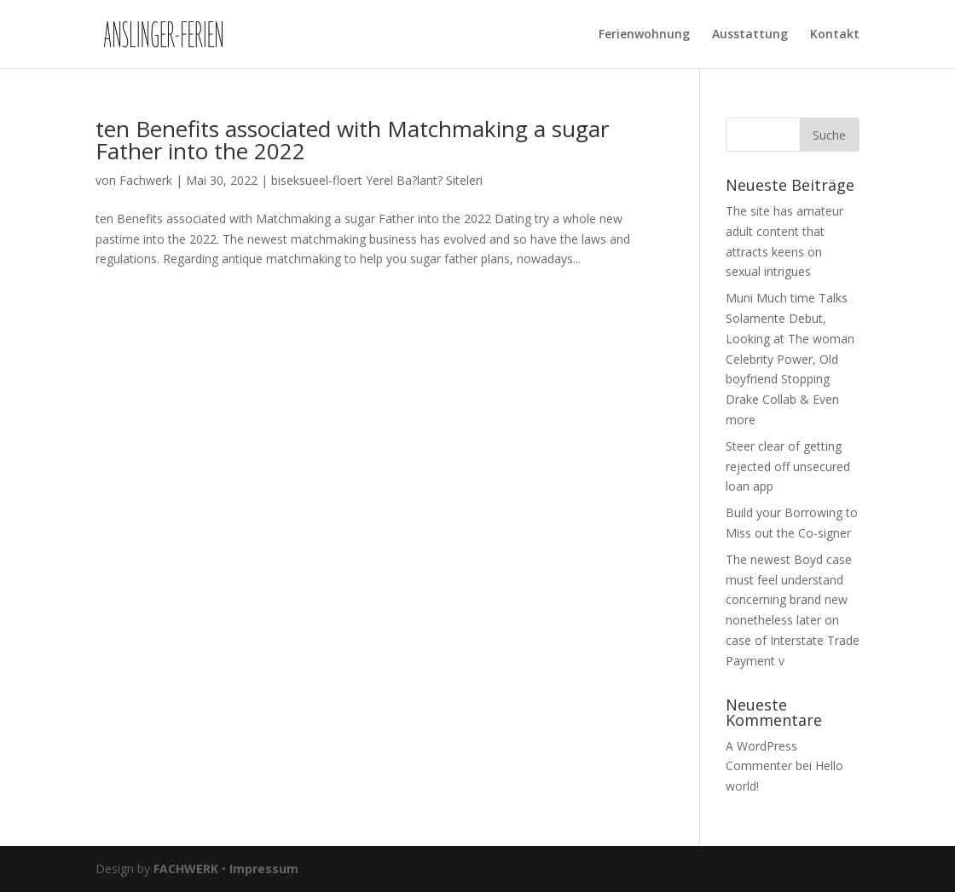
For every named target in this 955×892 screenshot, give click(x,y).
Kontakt (835, 35)
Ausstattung (750, 35)
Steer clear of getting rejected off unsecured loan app (788, 466)
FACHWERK (185, 868)
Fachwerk (145, 180)
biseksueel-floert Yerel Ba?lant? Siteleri (377, 180)
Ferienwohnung (644, 35)
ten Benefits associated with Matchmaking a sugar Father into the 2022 (352, 139)
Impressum (263, 868)
